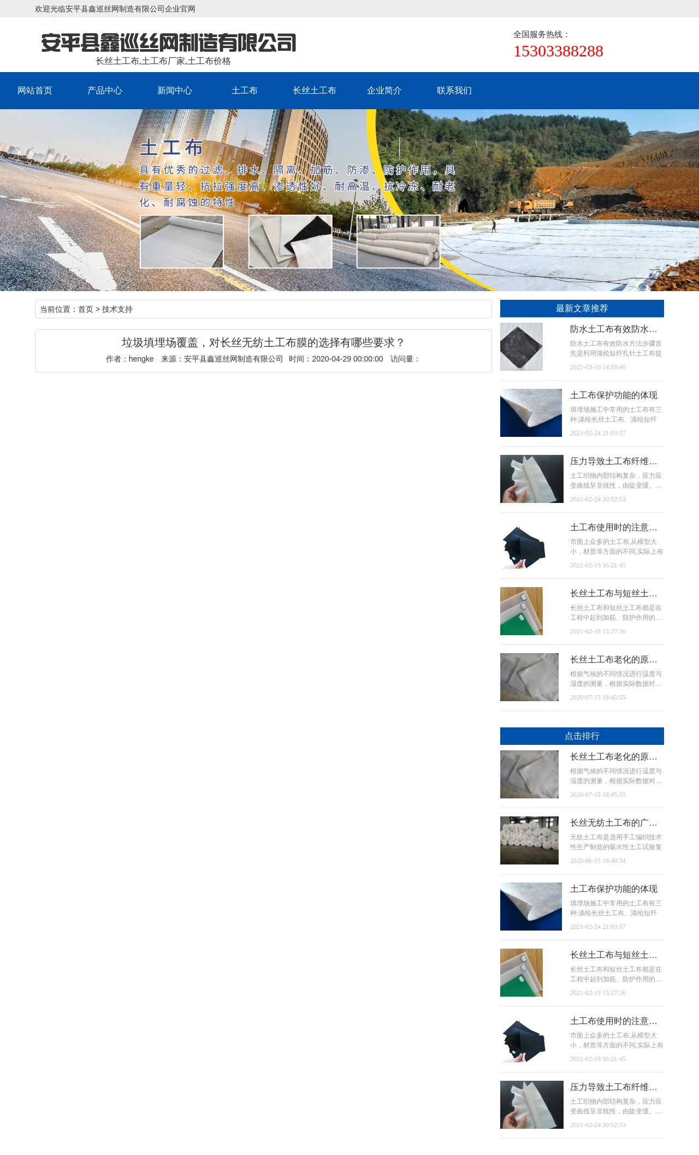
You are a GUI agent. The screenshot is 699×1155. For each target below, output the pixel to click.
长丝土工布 (314, 90)
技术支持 (117, 309)
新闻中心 (174, 90)
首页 (85, 309)
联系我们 (454, 90)
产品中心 (104, 90)
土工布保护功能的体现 (613, 395)
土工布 (245, 90)
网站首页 (34, 90)
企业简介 (384, 90)
